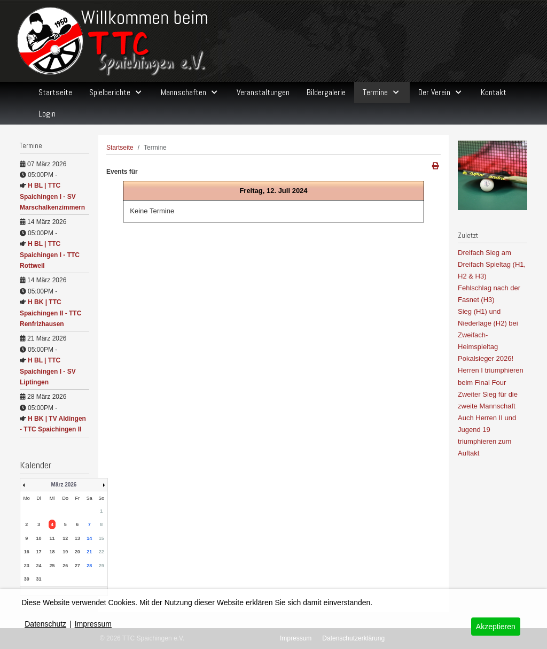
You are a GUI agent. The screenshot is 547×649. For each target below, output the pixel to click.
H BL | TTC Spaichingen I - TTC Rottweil (50, 254)
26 (65, 565)
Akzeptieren (495, 626)
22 (101, 551)
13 (77, 538)
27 (77, 565)
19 (65, 551)
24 (39, 565)
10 (39, 538)
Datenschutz (45, 624)
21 (89, 551)
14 (89, 538)
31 (39, 579)
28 (89, 565)
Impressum (93, 624)
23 (26, 565)
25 (51, 565)
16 (26, 551)
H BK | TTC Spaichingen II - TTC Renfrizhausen (50, 313)
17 (39, 551)
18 (51, 551)
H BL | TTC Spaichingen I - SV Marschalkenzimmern (52, 196)
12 (65, 538)
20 (77, 551)
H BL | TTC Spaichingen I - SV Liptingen (48, 371)
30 (26, 579)
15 (101, 538)
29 (101, 565)
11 (51, 538)
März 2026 (64, 485)
